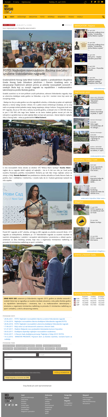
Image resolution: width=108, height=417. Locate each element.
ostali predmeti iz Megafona (95, 251)
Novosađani (25, 409)
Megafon (33, 17)
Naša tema (24, 399)
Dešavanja (21, 17)
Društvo (11, 25)
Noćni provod (49, 405)
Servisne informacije (27, 397)
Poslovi (66, 398)
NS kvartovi (86, 403)
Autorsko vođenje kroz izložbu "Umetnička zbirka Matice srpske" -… (96, 35)
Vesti (12, 17)
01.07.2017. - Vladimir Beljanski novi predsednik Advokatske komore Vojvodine (33, 329)
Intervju (51, 17)
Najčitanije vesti (82, 92)
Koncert (47, 403)
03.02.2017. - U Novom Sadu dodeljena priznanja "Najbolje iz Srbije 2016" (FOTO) (34, 334)
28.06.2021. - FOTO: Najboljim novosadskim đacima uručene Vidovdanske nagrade (34, 319)
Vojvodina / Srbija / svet (86, 159)
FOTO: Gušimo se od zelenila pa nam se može (97, 211)
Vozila (80, 17)
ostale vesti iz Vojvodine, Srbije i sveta (92, 198)
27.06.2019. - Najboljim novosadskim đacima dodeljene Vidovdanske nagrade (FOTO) (35, 321)
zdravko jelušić (61, 349)
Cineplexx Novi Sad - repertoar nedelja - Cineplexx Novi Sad (95, 81)
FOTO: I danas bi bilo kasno (96, 239)
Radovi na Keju (95, 222)
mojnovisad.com (12, 28)
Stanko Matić (8, 349)
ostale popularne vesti (97, 156)
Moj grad (86, 395)
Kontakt (8, 2)
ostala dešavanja (99, 88)
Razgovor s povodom (28, 411)
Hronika (23, 403)
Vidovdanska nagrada (35, 349)
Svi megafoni (68, 403)
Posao (71, 17)
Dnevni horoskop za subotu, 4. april (96, 149)
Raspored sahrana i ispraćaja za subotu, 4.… (96, 138)
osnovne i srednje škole (51, 346)
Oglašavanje (26, 2)
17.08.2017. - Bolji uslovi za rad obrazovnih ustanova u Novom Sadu (29, 326)
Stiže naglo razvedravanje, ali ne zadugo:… (96, 126)
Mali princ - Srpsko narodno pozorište (94, 58)
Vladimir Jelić (49, 349)
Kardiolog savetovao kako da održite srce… (97, 191)
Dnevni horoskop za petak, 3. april (96, 112)
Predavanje (48, 407)
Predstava (48, 399)
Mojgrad (61, 17)
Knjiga (47, 411)
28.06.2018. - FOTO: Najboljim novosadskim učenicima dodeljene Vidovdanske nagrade (36, 324)
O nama (16, 2)
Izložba (47, 401)
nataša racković (8, 346)
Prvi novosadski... (88, 397)
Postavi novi (68, 405)
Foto (42, 17)
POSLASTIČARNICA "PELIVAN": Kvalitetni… (97, 101)
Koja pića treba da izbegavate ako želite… (96, 180)
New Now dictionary (89, 401)
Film (46, 397)
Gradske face (25, 407)
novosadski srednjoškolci (25, 346)
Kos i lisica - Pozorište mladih (95, 69)
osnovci (39, 346)
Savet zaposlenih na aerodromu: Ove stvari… (96, 168)
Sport (47, 413)
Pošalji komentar (61, 372)
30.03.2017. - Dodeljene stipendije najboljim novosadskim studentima (29, 331)
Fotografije (68, 395)
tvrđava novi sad (20, 349)
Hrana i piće (25, 405)
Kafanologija (86, 399)
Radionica (48, 409)
